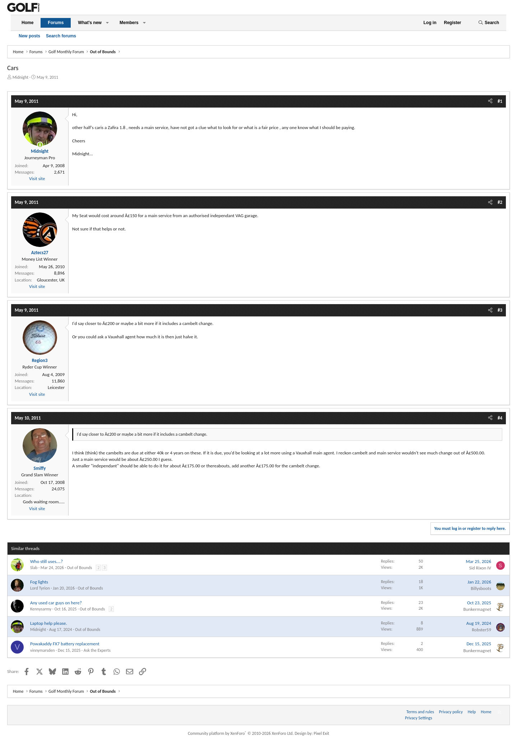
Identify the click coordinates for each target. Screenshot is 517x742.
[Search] (489, 23)
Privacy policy (451, 711)
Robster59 (481, 629)
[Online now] (40, 145)
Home (27, 22)
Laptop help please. (48, 623)
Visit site (37, 178)
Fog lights (39, 582)
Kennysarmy (40, 609)
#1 (500, 101)
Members (129, 22)
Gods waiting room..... (44, 501)
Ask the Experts (97, 650)
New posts (29, 35)
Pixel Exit (321, 733)
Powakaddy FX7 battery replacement (64, 643)
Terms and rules (420, 711)
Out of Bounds (79, 567)
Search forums (61, 35)
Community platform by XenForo (241, 733)
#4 (500, 418)
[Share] (490, 101)
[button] (107, 23)
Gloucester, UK (51, 280)
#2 (500, 202)
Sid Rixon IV (480, 568)
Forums (56, 22)
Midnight (20, 77)
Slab (33, 567)
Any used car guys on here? (56, 602)
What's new (90, 22)
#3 (500, 310)
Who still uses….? (46, 561)
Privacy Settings (418, 717)
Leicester (56, 387)
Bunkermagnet (477, 609)
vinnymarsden (42, 650)
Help (472, 711)
